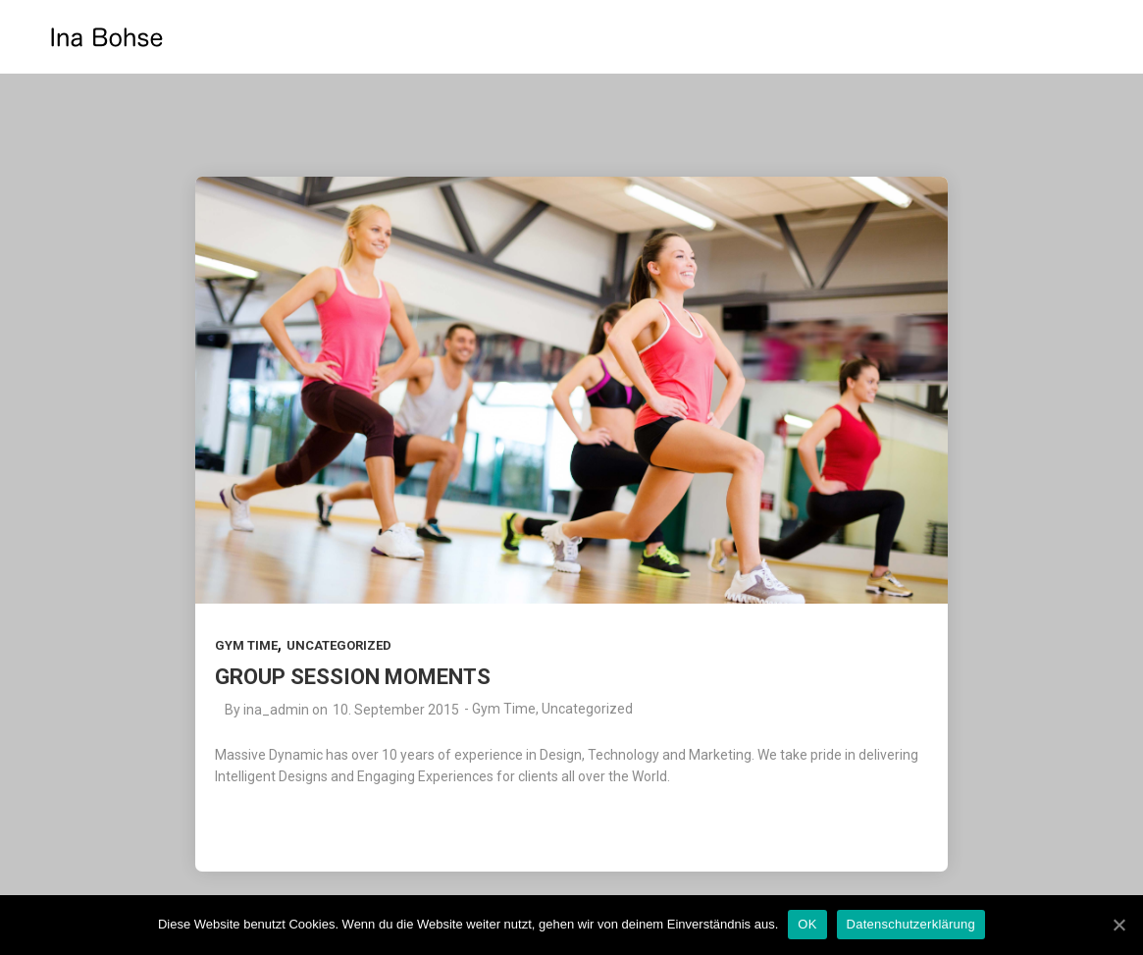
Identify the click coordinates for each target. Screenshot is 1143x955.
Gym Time (246, 645)
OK (807, 924)
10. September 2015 (396, 709)
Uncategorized (338, 645)
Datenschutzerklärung (911, 924)
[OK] (1118, 924)
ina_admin (276, 709)
